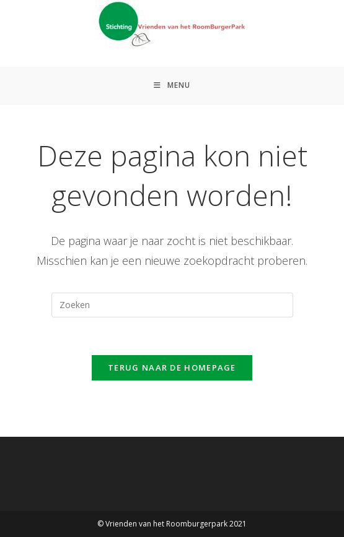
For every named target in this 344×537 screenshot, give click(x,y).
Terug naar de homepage (172, 367)
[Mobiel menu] (172, 85)
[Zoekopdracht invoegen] (172, 305)
